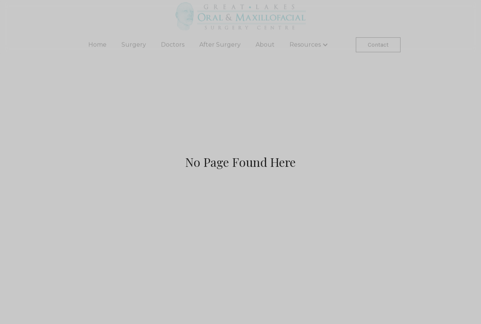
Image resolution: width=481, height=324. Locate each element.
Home (97, 45)
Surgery (133, 45)
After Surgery (220, 45)
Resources (309, 45)
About (265, 45)
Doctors (172, 45)
